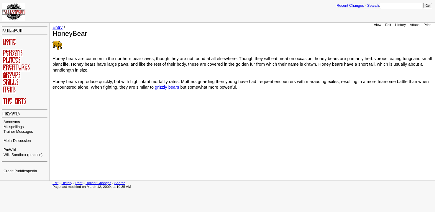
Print (427, 24)
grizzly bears (167, 87)
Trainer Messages (18, 132)
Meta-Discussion (17, 141)
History (400, 24)
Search (373, 6)
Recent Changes (350, 6)
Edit (388, 24)
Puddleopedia (25, 171)
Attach (414, 24)
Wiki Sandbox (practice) (23, 155)
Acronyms (12, 122)
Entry (57, 27)
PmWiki (10, 150)
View (377, 24)
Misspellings (14, 127)
